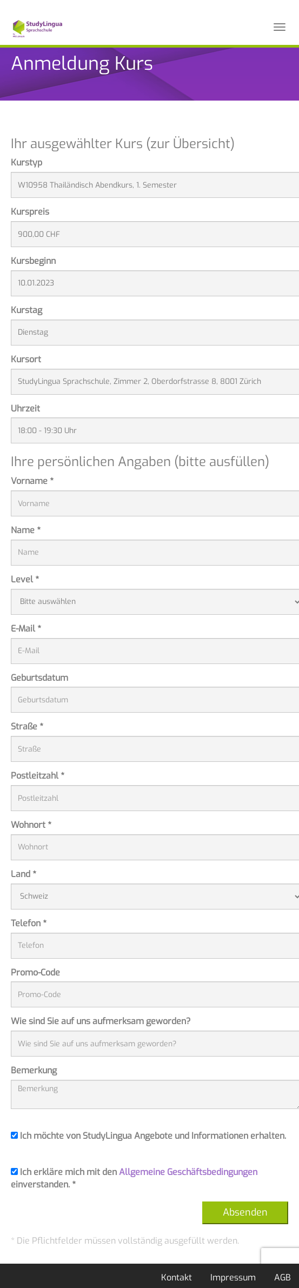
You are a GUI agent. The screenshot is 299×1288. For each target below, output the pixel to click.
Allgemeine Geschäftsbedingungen (188, 1172)
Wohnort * (31, 825)
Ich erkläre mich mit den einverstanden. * (134, 1178)
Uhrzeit (25, 408)
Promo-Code (35, 972)
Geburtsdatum (39, 677)
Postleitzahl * (37, 775)
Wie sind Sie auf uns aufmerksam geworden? (101, 1021)
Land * (23, 874)
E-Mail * (26, 628)
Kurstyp (26, 162)
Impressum (233, 1277)
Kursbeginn (33, 261)
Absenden (245, 1212)
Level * (25, 579)
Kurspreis (30, 211)
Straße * (27, 726)
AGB (282, 1277)
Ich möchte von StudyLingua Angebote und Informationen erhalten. (148, 1135)
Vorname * (32, 481)
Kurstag (26, 310)
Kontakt (176, 1277)
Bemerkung (34, 1070)
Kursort (26, 359)
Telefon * (28, 923)
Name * (26, 530)
